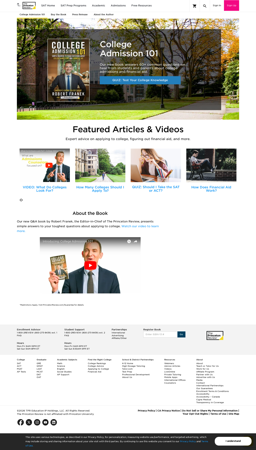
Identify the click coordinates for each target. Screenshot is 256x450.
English (61, 369)
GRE (39, 363)
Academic (98, 5)
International (118, 332)
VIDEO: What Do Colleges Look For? (45, 189)
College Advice (96, 366)
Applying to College (98, 369)
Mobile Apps (170, 377)
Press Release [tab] (80, 14)
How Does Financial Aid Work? (211, 189)
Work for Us (202, 369)
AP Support (63, 374)
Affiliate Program (205, 371)
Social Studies (64, 371)
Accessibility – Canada (208, 397)
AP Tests (21, 371)
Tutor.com (127, 369)
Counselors (170, 383)
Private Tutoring (172, 374)
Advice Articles (172, 366)
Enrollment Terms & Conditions (212, 391)
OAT (39, 377)
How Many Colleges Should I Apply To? (100, 189)
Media (199, 380)
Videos (168, 369)
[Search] (205, 6)
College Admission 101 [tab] (32, 14)
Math (59, 363)
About (199, 363)
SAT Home (48, 5)
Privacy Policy (188, 441)
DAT (39, 374)
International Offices (175, 380)
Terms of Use (218, 414)
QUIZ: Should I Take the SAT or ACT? (156, 188)
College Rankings (97, 363)
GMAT (40, 366)
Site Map (233, 414)
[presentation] (20, 200)
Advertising (118, 335)
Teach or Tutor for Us (207, 366)
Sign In (217, 5)
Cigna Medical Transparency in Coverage (210, 401)
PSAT (19, 369)
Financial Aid (94, 371)
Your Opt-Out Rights (195, 414)
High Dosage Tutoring (133, 366)
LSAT (39, 369)
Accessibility (202, 394)
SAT (19, 363)
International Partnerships (209, 385)
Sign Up (231, 5)
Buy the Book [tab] (58, 14)
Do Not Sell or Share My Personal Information (210, 410)
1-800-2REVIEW (37, 332)
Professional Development (136, 374)
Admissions (118, 5)
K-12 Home (127, 363)
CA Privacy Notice (168, 410)
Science (61, 366)
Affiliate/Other (119, 338)
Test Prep (127, 371)
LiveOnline (169, 371)
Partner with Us (204, 374)
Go (181, 334)
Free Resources (141, 5)
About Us (127, 377)
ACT (19, 366)
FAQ (19, 335)
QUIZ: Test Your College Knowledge (140, 80)
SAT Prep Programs (73, 5)
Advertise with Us (205, 377)
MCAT (40, 371)
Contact (200, 383)
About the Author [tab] (104, 14)
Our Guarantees (204, 388)
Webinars (169, 363)
